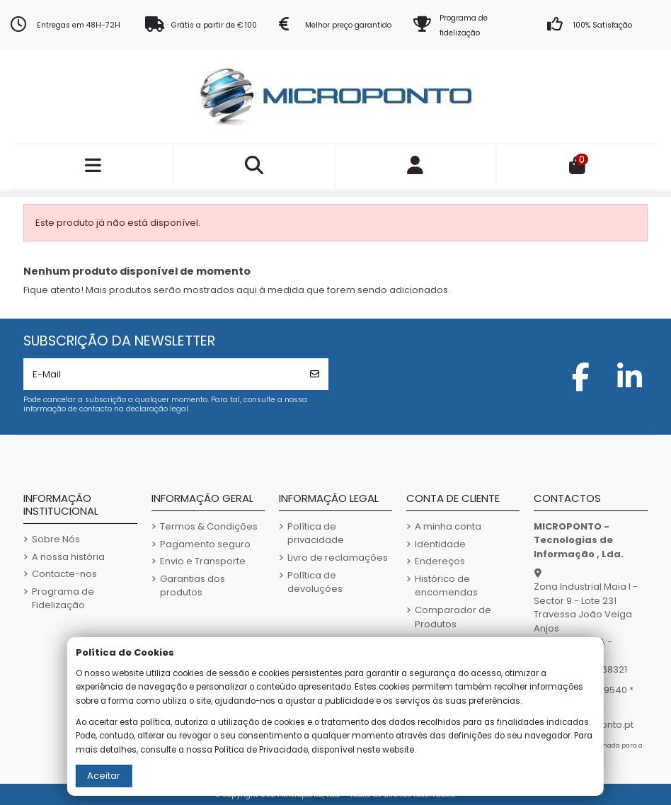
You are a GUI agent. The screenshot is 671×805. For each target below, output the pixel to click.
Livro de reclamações (337, 557)
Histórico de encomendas (446, 586)
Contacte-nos (64, 574)
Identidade (440, 544)
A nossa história (68, 557)
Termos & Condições (209, 526)
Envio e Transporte (203, 561)
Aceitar (103, 775)
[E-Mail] (162, 374)
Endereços (440, 561)
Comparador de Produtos (453, 617)
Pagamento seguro (205, 544)
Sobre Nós (56, 539)
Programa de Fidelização (63, 598)
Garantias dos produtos (192, 586)
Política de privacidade (315, 533)
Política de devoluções (315, 582)
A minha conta (448, 526)
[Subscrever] (314, 374)
